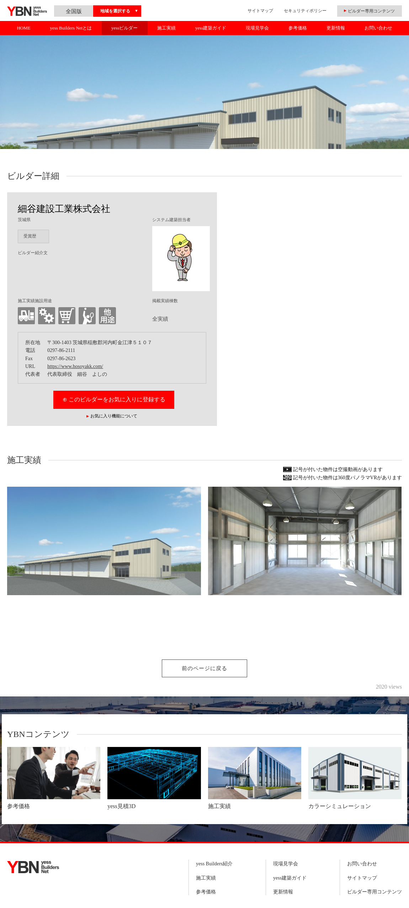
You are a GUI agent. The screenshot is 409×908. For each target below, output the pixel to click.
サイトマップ (260, 10)
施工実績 (166, 28)
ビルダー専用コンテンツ (374, 891)
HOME (23, 28)
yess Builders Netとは (71, 28)
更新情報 (335, 28)
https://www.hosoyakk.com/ (75, 366)
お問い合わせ (378, 28)
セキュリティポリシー (305, 10)
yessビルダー (124, 28)
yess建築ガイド (210, 28)
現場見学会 (257, 28)
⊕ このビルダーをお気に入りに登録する (114, 399)
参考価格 (297, 28)
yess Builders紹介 (214, 863)
